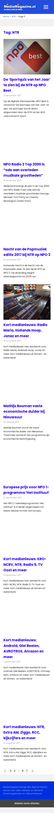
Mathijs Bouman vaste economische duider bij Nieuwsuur (24, 417)
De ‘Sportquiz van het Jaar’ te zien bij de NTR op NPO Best (26, 85)
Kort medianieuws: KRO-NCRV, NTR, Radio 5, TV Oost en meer (25, 570)
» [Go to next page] (32, 776)
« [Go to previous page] (4, 776)
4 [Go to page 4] (14, 776)
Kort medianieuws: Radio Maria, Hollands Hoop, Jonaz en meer (25, 336)
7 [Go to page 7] (27, 776)
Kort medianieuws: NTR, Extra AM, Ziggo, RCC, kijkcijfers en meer (24, 738)
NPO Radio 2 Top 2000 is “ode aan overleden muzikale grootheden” (24, 170)
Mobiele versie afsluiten (27, 808)
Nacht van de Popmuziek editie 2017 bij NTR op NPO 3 (25, 255)
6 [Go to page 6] (22, 776)
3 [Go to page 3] (10, 776)
